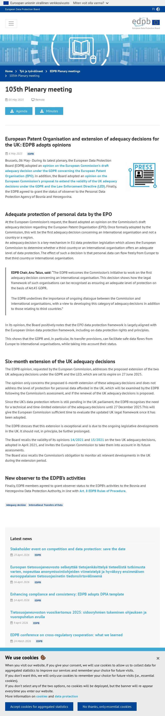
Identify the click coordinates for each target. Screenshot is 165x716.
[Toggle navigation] (11, 23)
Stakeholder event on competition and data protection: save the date (67, 548)
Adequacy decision (16, 505)
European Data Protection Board (22, 9)
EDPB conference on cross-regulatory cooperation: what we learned (66, 634)
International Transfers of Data (46, 505)
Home (9, 71)
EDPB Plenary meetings (65, 71)
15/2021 (97, 440)
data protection (66, 696)
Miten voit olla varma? (90, 3)
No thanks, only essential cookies (107, 706)
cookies (41, 696)
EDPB (31, 153)
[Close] (158, 658)
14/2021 (77, 440)
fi (153, 9)
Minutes (49, 111)
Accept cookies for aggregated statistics (39, 706)
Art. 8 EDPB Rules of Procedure (102, 491)
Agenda (18, 111)
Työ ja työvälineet (31, 71)
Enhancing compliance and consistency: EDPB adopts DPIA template (67, 594)
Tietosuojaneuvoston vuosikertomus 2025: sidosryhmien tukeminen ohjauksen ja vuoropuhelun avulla (78, 614)
